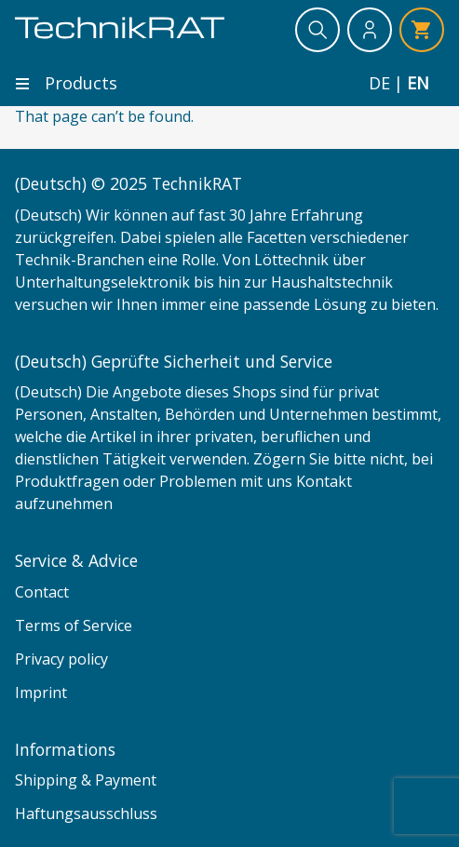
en (418, 83)
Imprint (41, 692)
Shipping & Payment (85, 780)
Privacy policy (61, 659)
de (379, 83)
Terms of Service (73, 625)
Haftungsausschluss (86, 813)
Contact (42, 592)
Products (66, 83)
